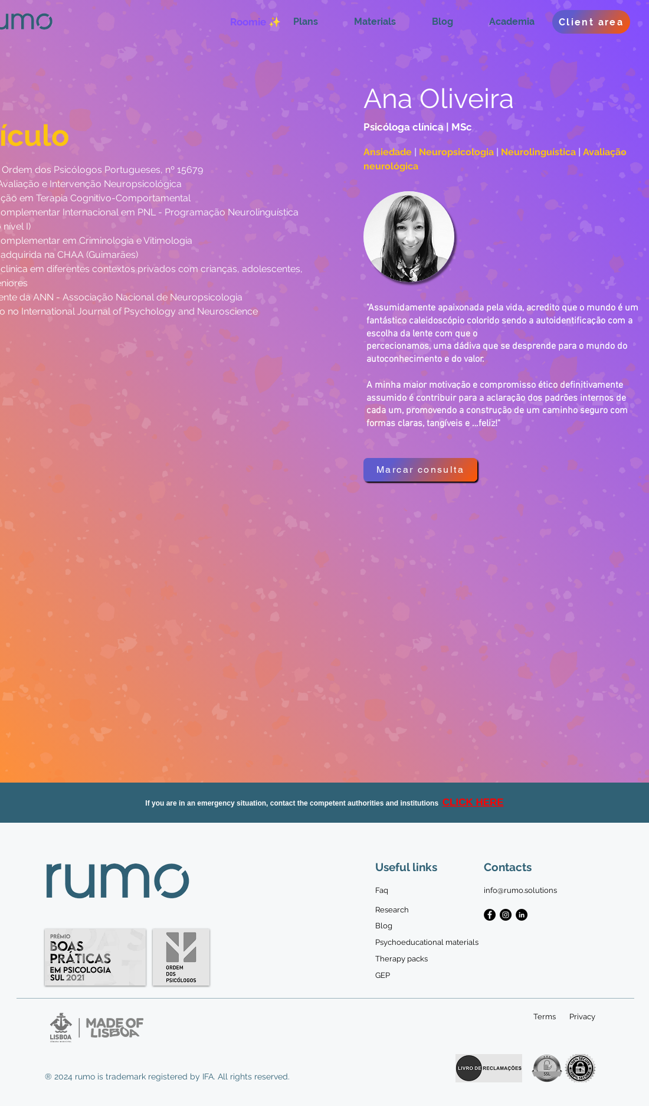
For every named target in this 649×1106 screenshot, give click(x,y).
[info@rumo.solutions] (520, 890)
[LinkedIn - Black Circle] (521, 915)
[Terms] (544, 1016)
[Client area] (591, 22)
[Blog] (383, 926)
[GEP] (383, 975)
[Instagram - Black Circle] (506, 915)
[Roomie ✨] (255, 22)
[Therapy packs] (406, 959)
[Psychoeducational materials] (426, 942)
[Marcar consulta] (420, 470)
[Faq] (383, 890)
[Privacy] (582, 1016)
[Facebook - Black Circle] (490, 915)
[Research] (392, 910)
